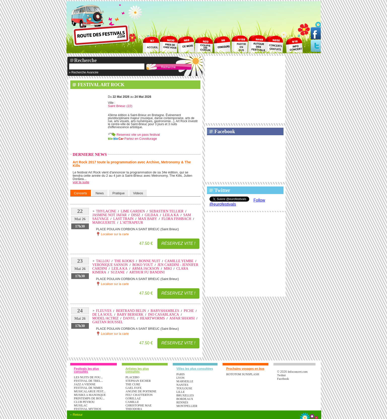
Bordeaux (185, 399)
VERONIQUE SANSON (110, 265)
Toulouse (184, 388)
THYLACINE (106, 211)
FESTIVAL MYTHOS (87, 409)
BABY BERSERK (130, 314)
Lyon (181, 378)
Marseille (185, 381)
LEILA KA (171, 215)
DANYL (129, 318)
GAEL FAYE (134, 388)
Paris (181, 374)
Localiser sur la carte (112, 234)
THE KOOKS (124, 261)
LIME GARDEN (133, 211)
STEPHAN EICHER (138, 381)
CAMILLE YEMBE (179, 261)
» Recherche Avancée (83, 72)
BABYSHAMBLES (165, 311)
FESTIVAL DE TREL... (88, 381)
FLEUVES (103, 311)
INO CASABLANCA (163, 314)
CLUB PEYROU (84, 402)
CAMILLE (132, 402)
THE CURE (133, 384)
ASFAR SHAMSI (182, 318)
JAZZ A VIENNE (85, 384)
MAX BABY (147, 219)
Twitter (222, 190)
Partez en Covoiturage (140, 139)
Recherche (85, 60)
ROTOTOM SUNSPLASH (242, 374)
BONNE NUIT (149, 261)
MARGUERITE (104, 222)
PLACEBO (132, 377)
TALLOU (103, 261)
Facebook (225, 131)
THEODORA (134, 409)
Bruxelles (185, 395)
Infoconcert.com (298, 372)
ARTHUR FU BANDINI (147, 272)
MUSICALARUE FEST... (90, 391)
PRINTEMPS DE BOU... (89, 398)
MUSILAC (81, 405)
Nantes (182, 385)
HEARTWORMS (152, 318)
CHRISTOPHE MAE (139, 405)
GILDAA (151, 215)
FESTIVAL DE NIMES (88, 388)
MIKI (168, 268)
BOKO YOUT (142, 265)
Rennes (182, 402)
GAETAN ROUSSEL (107, 322)
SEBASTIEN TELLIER (166, 211)
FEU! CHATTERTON (139, 395)
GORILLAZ (133, 398)
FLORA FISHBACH (176, 219)
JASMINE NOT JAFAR (109, 215)
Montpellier (187, 406)
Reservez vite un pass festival (138, 134)
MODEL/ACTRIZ (105, 318)
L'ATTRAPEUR (131, 222)
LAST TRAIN (123, 219)
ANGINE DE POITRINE (141, 391)
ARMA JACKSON (145, 268)
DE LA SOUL (102, 314)
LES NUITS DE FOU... (88, 377)
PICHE (189, 311)
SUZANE (118, 272)
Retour (78, 414)
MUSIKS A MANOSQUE (90, 395)
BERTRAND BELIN (131, 311)
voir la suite (81, 182)
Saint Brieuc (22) (120, 106)
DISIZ (135, 215)
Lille (181, 392)
